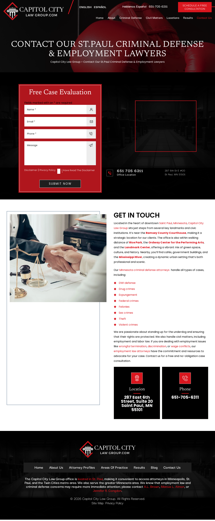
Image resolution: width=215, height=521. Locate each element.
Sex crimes (126, 314)
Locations (173, 17)
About (111, 17)
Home (99, 17)
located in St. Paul (90, 480)
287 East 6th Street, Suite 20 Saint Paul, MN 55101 (137, 404)
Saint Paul (165, 224)
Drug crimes (127, 290)
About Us (56, 468)
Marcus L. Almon (173, 488)
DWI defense (127, 284)
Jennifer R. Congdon (107, 491)
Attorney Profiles (82, 468)
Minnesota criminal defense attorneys (144, 271)
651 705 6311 (130, 171)
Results (188, 17)
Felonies (124, 308)
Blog (154, 468)
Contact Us (204, 17)
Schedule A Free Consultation (195, 7)
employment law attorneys (132, 352)
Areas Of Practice (114, 468)
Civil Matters (154, 17)
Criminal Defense (130, 17)
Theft (122, 320)
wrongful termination (133, 347)
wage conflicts (180, 347)
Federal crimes (129, 302)
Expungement (128, 296)
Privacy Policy (47, 171)
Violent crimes (128, 326)
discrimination (157, 347)
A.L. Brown (151, 488)
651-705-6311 (158, 6)
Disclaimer (30, 171)
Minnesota (180, 224)
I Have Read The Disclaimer (78, 172)
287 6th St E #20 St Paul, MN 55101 (175, 173)
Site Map (97, 504)
